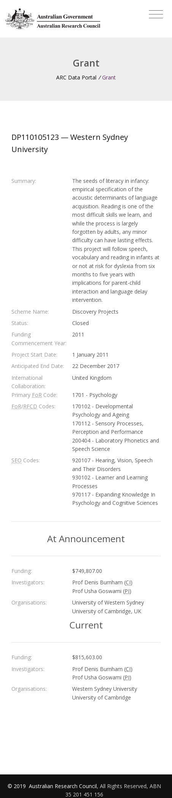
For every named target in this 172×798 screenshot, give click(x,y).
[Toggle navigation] (156, 14)
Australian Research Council (63, 786)
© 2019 (17, 786)
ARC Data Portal (76, 77)
